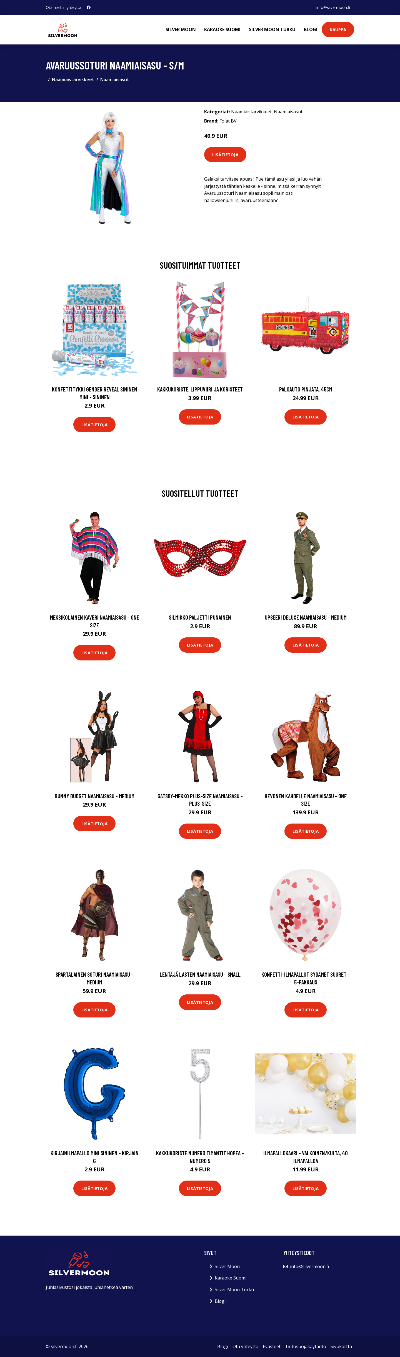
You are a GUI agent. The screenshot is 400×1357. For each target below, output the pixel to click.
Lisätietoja (225, 154)
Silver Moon (181, 29)
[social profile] (88, 7)
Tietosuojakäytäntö (305, 1346)
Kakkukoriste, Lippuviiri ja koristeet (200, 389)
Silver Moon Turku (272, 29)
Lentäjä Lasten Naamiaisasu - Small (200, 974)
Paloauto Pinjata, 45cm (305, 389)
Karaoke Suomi (222, 29)
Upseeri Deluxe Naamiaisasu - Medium (306, 617)
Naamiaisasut (114, 79)
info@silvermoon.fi (333, 7)
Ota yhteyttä (245, 1346)
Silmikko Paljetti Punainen (200, 617)
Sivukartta (341, 1346)
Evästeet (272, 1346)
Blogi (311, 29)
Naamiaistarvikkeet (73, 79)
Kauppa (338, 29)
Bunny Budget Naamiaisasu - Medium (94, 795)
